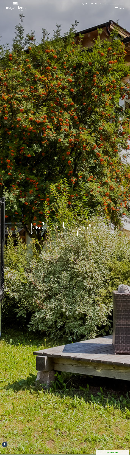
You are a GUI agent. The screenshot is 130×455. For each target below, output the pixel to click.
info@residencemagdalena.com (112, 4)
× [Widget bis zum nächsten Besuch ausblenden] (6, 442)
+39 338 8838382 (89, 4)
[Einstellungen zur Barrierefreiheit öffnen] (4, 444)
